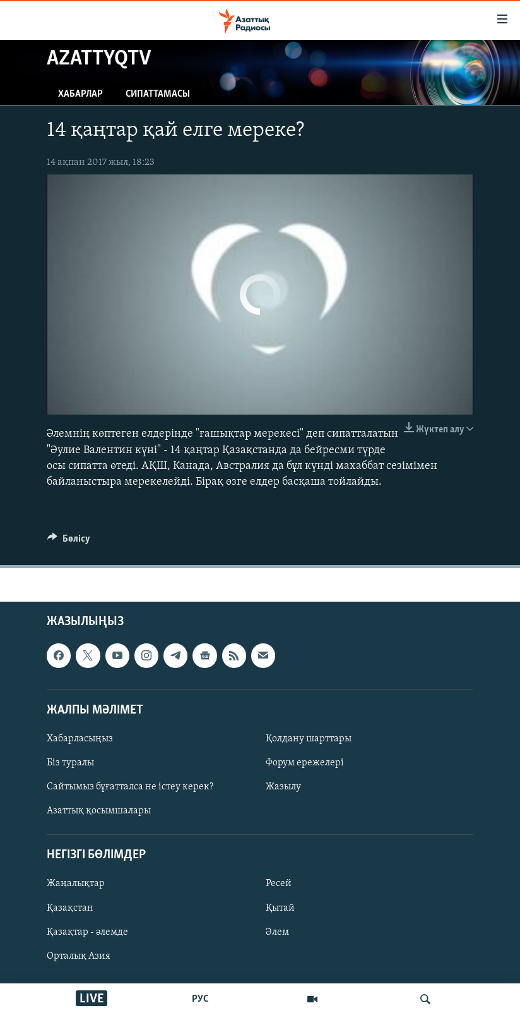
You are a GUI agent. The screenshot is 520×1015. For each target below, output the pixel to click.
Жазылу (283, 787)
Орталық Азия (78, 956)
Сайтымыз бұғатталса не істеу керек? (130, 787)
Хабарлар (80, 94)
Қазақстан (70, 908)
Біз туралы (70, 763)
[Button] (68, 542)
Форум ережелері (305, 763)
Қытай (280, 908)
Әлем (277, 932)
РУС (200, 999)
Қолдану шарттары (309, 739)
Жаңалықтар (76, 884)
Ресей (279, 884)
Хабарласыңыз (80, 739)
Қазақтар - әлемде (87, 932)
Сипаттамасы (158, 94)
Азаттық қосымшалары (99, 811)
